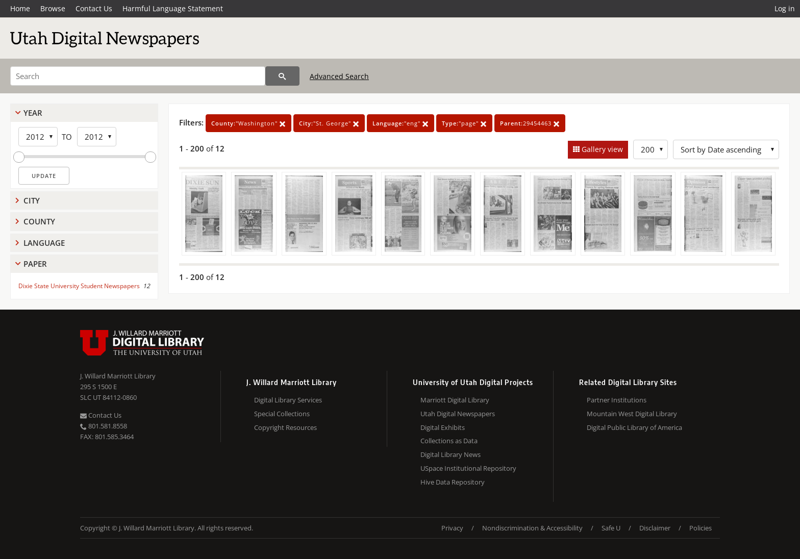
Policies (700, 527)
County (39, 221)
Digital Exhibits (442, 427)
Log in (784, 8)
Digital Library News (450, 454)
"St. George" (329, 123)
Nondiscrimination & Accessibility (532, 527)
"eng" (400, 123)
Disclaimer (654, 527)
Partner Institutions (616, 399)
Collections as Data (449, 440)
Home (20, 8)
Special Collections (282, 413)
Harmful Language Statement (172, 8)
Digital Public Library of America (634, 427)
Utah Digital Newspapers (457, 413)
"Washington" (248, 123)
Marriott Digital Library (454, 399)
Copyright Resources (285, 427)
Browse (52, 8)
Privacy (452, 527)
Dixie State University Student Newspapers (79, 286)
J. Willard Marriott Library (118, 375)
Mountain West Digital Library (632, 413)
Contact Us (94, 8)
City (31, 200)
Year (32, 113)
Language (44, 243)
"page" (464, 123)
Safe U (611, 527)
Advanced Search (339, 76)
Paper (35, 264)
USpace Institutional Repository (468, 468)
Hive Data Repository (452, 482)
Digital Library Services (288, 399)
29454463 (530, 123)
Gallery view (601, 149)
